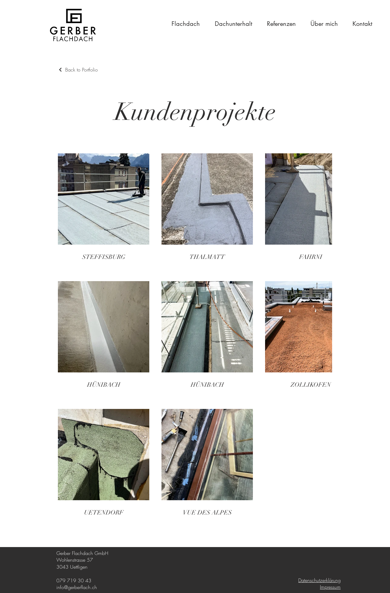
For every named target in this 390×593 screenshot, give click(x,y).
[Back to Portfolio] (78, 70)
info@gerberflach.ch (76, 587)
